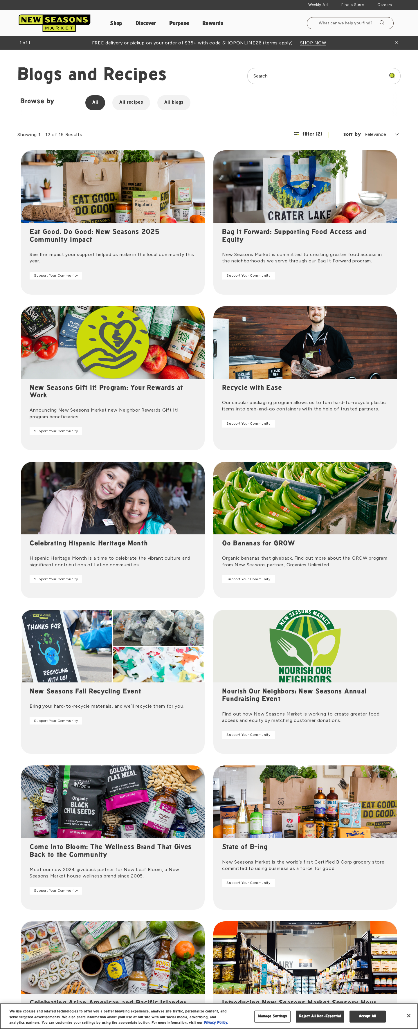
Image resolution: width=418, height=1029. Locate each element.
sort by (352, 134)
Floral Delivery (263, 934)
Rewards (212, 23)
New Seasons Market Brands (194, 922)
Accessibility (389, 996)
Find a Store (352, 5)
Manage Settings (272, 1016)
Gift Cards (259, 947)
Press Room (177, 934)
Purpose (179, 23)
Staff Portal (177, 947)
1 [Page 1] (203, 829)
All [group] (93, 102)
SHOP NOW (313, 43)
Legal (329, 996)
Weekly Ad (318, 5)
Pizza (254, 922)
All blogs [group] (171, 102)
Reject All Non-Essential (320, 1016)
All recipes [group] (129, 102)
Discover (146, 23)
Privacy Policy (355, 996)
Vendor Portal (319, 959)
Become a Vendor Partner (330, 947)
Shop (116, 23)
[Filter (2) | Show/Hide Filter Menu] (315, 134)
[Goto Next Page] (227, 829)
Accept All (367, 1016)
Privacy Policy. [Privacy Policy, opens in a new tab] (216, 1023)
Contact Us (316, 910)
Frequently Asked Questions (333, 922)
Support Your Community (52, 275)
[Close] (408, 1015)
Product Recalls (320, 934)
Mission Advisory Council (191, 910)
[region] (209, 1016)
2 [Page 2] (215, 829)
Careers (384, 5)
